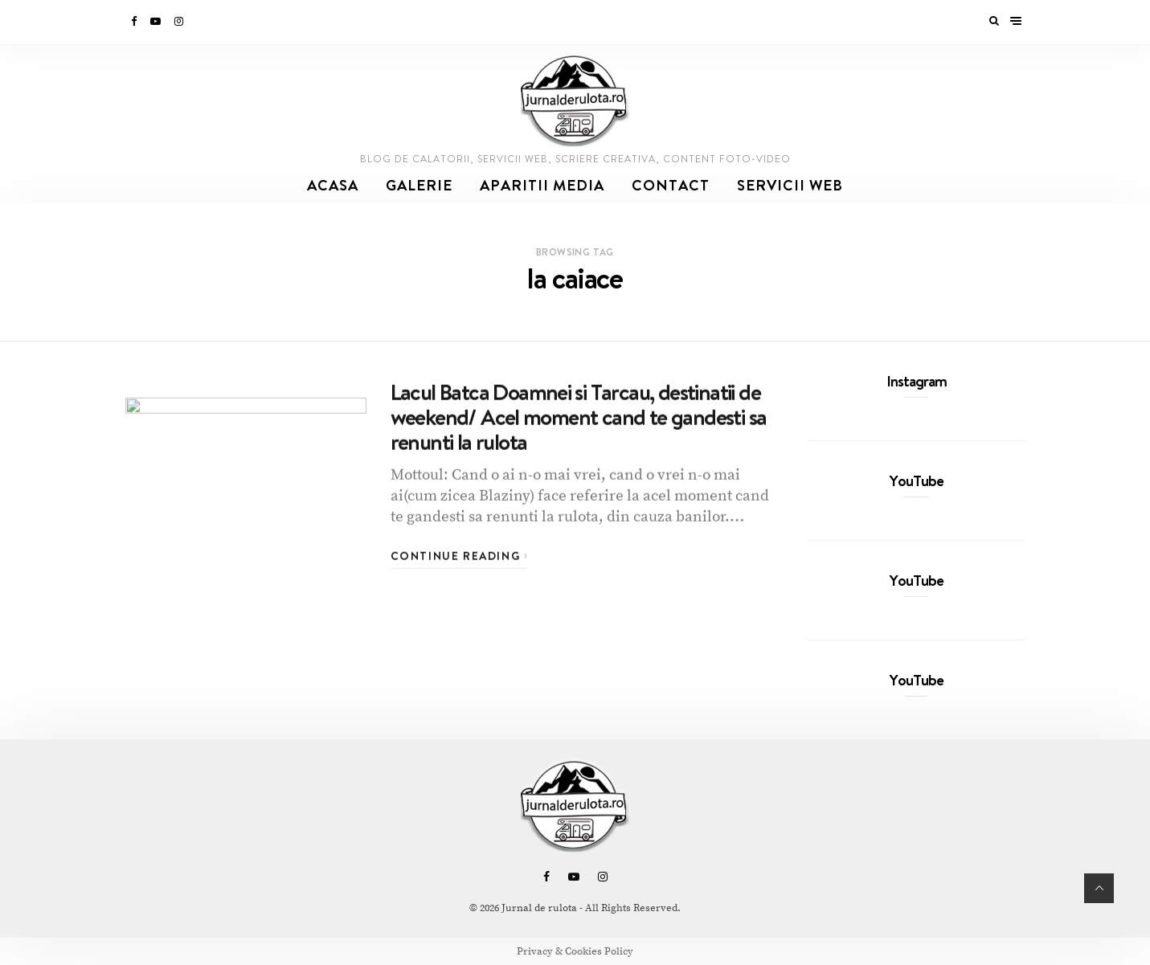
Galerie (419, 184)
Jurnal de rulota (539, 908)
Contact (671, 184)
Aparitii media (542, 184)
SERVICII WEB (790, 184)
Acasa (332, 184)
